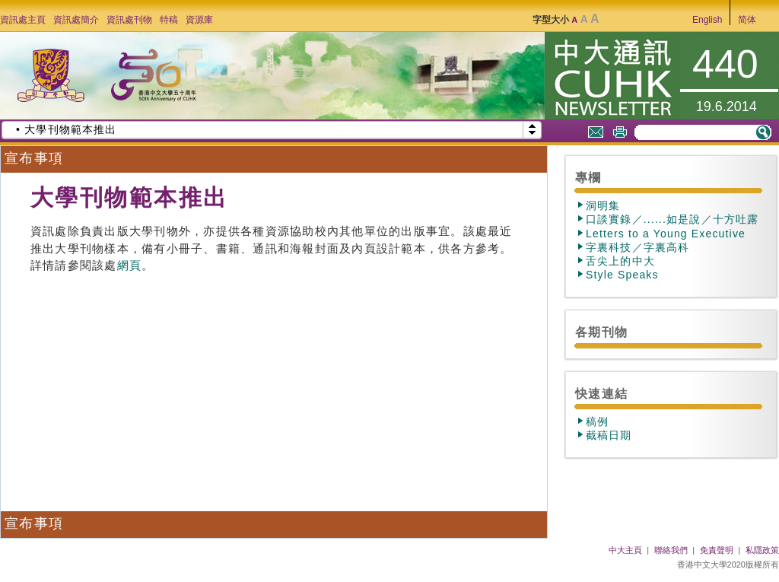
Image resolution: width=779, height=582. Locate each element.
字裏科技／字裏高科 (637, 247)
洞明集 (603, 205)
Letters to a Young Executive (666, 233)
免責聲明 (716, 550)
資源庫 (199, 19)
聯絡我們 (671, 550)
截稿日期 (609, 435)
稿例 (597, 421)
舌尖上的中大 (620, 261)
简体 (747, 19)
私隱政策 (762, 550)
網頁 (129, 265)
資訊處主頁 (23, 19)
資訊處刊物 (129, 19)
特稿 (169, 19)
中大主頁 (625, 550)
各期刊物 (601, 332)
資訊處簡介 (76, 19)
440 (725, 64)
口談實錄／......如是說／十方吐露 (672, 219)
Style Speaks (622, 275)
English (707, 19)
